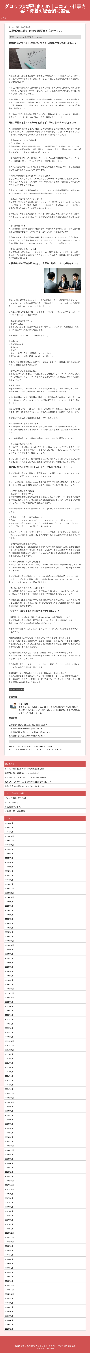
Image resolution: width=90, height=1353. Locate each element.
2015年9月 (9, 1298)
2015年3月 (9, 1324)
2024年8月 (9, 906)
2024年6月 (9, 915)
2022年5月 (9, 1019)
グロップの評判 (11, 802)
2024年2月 (9, 932)
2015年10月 (9, 1294)
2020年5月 (9, 1124)
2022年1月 (9, 1037)
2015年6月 (9, 1311)
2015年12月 (9, 1285)
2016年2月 (9, 1277)
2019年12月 (9, 1146)
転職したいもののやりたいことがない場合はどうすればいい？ (28, 782)
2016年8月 (9, 1250)
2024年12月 (9, 888)
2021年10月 (9, 1050)
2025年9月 (9, 849)
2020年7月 (9, 1115)
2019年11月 (9, 1150)
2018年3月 (9, 1167)
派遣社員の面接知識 (16, 690)
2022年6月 (9, 1015)
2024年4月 (9, 923)
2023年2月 (9, 980)
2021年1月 (9, 1089)
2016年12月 (9, 1233)
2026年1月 (9, 832)
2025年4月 (9, 871)
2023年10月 (9, 945)
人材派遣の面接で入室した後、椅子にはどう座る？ (28, 725)
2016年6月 (9, 1259)
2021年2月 (9, 1085)
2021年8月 (9, 1059)
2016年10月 (9, 1242)
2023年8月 (9, 954)
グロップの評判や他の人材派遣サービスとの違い (34, 746)
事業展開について (11, 807)
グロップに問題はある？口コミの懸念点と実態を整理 (24, 769)
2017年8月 (9, 1198)
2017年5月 (9, 1211)
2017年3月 (9, 1220)
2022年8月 (9, 1006)
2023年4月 (9, 971)
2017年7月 (9, 1202)
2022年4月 (9, 1024)
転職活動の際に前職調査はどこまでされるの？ (22, 773)
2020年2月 (9, 1137)
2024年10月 (9, 897)
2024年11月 (9, 893)
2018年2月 (9, 1172)
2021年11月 (9, 1045)
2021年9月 (9, 1054)
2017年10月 (9, 1189)
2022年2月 (9, 1032)
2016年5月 (9, 1263)
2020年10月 (9, 1102)
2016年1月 (9, 1281)
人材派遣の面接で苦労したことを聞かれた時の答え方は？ (30, 732)
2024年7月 (9, 910)
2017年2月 (9, 1224)
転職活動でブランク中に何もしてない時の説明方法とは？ (26, 777)
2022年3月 (9, 1028)
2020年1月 (9, 1141)
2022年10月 (9, 997)
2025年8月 (9, 854)
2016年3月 (9, 1272)
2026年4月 (9, 823)
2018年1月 (9, 1176)
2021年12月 (9, 1041)
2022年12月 (9, 989)
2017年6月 (9, 1207)
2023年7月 (9, 958)
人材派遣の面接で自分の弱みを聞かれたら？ (25, 729)
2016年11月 (9, 1237)
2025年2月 (9, 880)
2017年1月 (9, 1229)
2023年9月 (9, 950)
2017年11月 (9, 1185)
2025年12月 (9, 836)
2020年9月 (9, 1106)
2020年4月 (9, 1128)
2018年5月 (9, 1159)
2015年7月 (9, 1307)
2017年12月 (9, 1181)
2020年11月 (9, 1098)
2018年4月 (9, 1163)
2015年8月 (9, 1303)
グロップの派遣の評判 (13, 798)
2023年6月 (9, 963)
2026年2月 (9, 827)
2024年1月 (9, 936)
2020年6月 (9, 1120)
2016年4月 (9, 1268)
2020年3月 (9, 1133)
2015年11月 (9, 1290)
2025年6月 (9, 862)
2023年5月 (9, 967)
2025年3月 (9, 875)
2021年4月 (9, 1076)
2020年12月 (9, 1093)
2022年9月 (9, 1002)
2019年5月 (9, 1154)
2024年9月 (9, 902)
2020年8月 (9, 1111)
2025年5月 (9, 867)
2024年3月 (9, 928)
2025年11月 (9, 840)
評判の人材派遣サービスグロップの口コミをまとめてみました (39, 749)
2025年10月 (9, 845)
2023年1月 (9, 984)
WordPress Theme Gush (45, 1349)
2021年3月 (9, 1080)
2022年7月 (9, 1011)
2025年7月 (9, 858)
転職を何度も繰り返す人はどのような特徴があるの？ (24, 786)
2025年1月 (9, 884)
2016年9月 (9, 1246)
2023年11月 (9, 941)
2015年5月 (9, 1316)
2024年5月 (9, 919)
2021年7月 (9, 1063)
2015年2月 (9, 1329)
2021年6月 (9, 1067)
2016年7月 (9, 1255)
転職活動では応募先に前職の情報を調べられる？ (27, 736)
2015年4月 (9, 1320)
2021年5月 (9, 1072)
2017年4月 (9, 1216)
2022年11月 (9, 993)
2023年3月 (9, 976)
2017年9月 (9, 1194)
